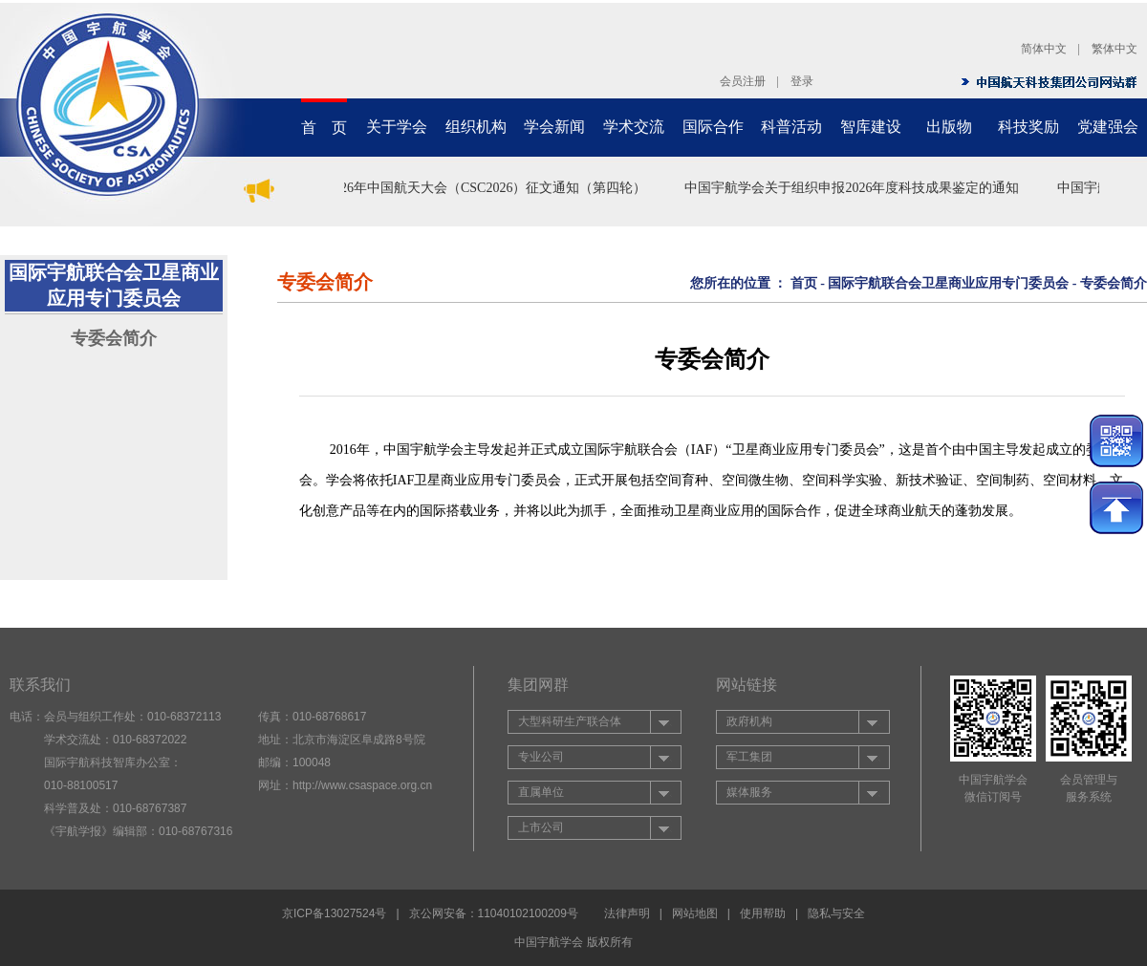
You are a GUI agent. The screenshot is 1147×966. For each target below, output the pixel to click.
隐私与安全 (836, 913)
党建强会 (1107, 126)
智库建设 (870, 126)
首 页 (324, 127)
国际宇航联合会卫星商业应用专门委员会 (948, 283)
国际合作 (713, 126)
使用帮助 (763, 913)
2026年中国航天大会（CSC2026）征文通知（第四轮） (489, 188)
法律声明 (627, 913)
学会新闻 (554, 126)
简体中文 (1044, 48)
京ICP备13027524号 (334, 913)
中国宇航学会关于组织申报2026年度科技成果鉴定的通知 (854, 188)
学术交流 (633, 126)
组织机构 (476, 126)
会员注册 (743, 81)
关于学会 (396, 126)
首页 (803, 283)
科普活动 (791, 126)
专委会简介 (114, 338)
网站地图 (695, 913)
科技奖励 (1028, 126)
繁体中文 (1114, 48)
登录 (801, 81)
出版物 (949, 126)
